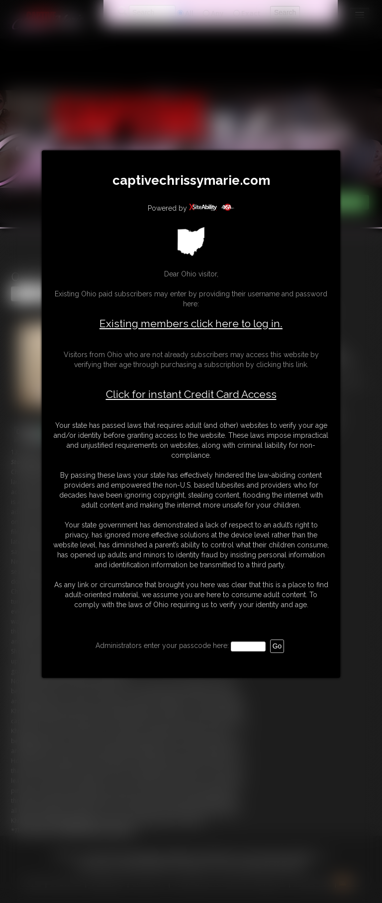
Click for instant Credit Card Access (191, 394)
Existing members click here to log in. (191, 323)
